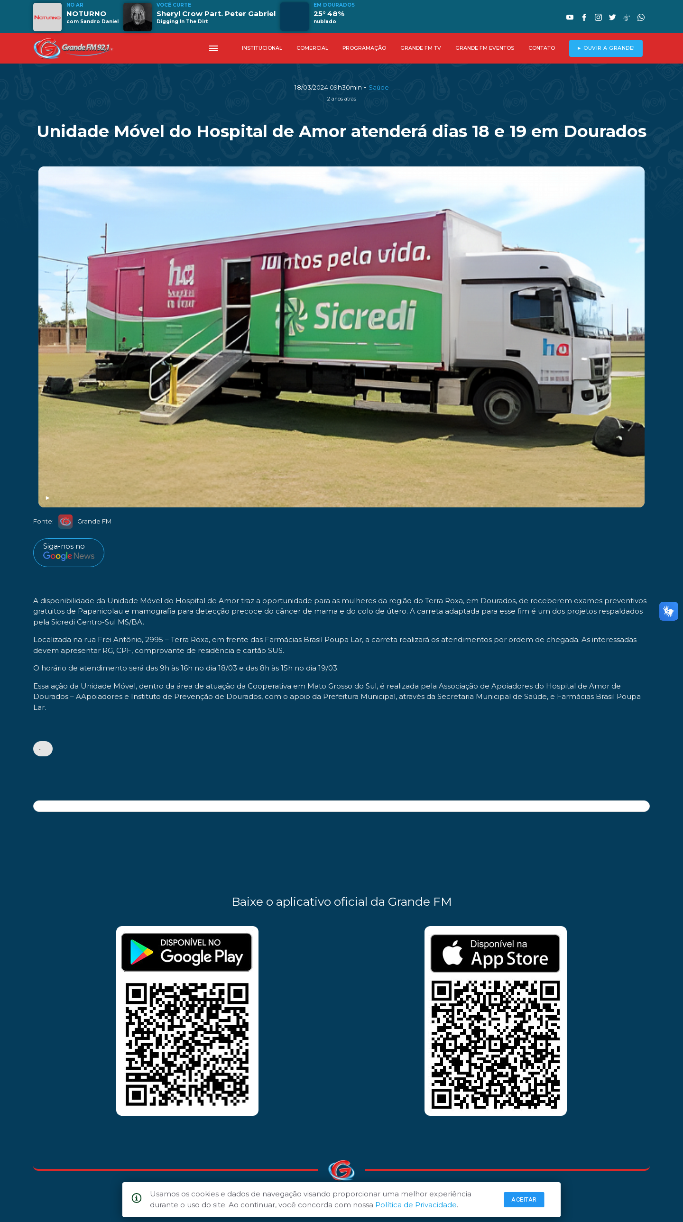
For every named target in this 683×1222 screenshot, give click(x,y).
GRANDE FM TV (420, 48)
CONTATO (541, 48)
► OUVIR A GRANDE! (606, 48)
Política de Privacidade (416, 1204)
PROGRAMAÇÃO (364, 48)
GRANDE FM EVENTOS (484, 48)
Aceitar (524, 1199)
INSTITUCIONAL (262, 48)
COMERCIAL (312, 48)
